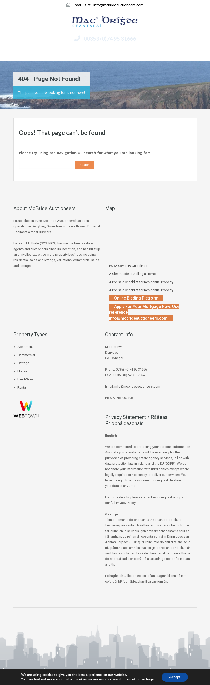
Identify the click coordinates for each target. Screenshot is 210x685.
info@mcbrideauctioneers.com (118, 5)
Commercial (26, 355)
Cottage (23, 363)
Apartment (25, 347)
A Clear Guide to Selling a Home (132, 274)
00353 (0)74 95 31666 (110, 38)
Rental (22, 387)
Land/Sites (25, 379)
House (22, 371)
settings (147, 679)
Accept (174, 677)
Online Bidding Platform (136, 298)
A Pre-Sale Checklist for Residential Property (141, 282)
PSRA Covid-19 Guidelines (128, 266)
